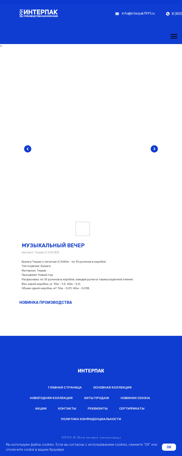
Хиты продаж (96, 398)
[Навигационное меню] (174, 36)
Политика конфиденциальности (91, 419)
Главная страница (65, 387)
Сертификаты (132, 408)
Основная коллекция (112, 387)
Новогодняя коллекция (51, 398)
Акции (41, 408)
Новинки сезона (135, 398)
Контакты (67, 408)
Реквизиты (98, 408)
